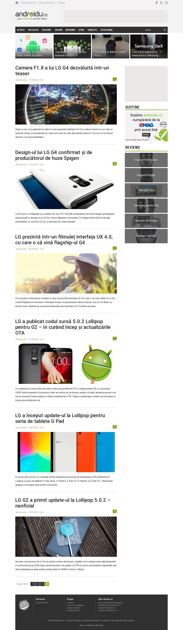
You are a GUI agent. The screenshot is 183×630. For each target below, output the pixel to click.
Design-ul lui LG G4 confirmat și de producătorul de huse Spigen (53, 155)
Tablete (92, 29)
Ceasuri (46, 29)
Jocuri (58, 29)
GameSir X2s (146, 190)
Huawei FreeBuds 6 (146, 159)
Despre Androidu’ (47, 3)
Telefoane (106, 29)
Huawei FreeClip (146, 235)
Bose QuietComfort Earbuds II (110, 603)
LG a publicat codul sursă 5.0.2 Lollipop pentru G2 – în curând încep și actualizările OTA (63, 327)
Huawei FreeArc (146, 174)
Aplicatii (33, 29)
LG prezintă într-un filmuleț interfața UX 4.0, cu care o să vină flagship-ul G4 (64, 239)
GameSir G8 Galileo (146, 220)
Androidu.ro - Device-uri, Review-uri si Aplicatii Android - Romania (82, 620)
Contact (61, 3)
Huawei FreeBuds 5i (106, 608)
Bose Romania (42, 603)
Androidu (100, 625)
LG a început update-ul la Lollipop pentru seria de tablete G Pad (60, 418)
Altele (21, 29)
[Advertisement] (116, 16)
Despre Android (28, 3)
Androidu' (22, 80)
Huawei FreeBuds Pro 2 (108, 610)
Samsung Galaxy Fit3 (146, 205)
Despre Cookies (73, 608)
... (114, 79)
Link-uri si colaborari (75, 605)
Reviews (70, 29)
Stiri (81, 29)
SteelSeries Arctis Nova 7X (109, 605)
